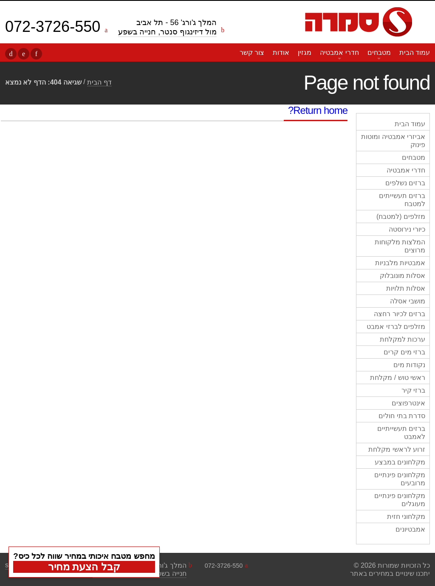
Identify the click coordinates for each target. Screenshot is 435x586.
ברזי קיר (413, 390)
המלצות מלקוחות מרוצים (400, 246)
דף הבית (99, 82)
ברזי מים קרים (404, 352)
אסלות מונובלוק (402, 275)
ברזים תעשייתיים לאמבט (401, 432)
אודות (281, 52)
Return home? (317, 110)
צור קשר (252, 52)
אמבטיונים (410, 529)
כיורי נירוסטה (407, 229)
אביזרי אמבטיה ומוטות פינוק (393, 140)
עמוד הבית (414, 52)
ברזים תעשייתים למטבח (402, 199)
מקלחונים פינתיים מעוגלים (399, 499)
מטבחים (379, 52)
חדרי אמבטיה (339, 52)
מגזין (304, 52)
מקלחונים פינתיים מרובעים (399, 479)
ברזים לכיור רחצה (399, 313)
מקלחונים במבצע (400, 462)
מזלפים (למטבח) (400, 216)
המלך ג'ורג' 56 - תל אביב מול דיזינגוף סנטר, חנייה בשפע (167, 27)
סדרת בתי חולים (402, 415)
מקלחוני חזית (406, 516)
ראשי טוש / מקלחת (397, 377)
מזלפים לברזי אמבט (396, 326)
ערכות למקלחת (402, 339)
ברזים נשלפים (405, 183)
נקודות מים (409, 364)
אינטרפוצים (408, 403)
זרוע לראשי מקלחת (396, 449)
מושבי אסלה (407, 301)
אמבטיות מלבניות (400, 262)
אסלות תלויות (405, 288)
